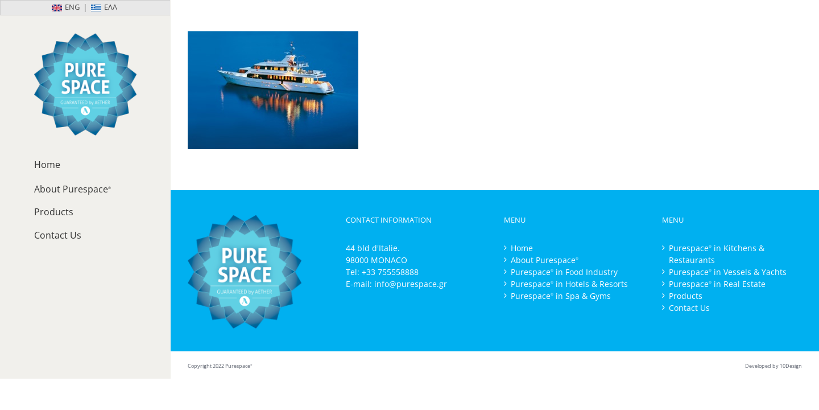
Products (685, 295)
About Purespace (544, 260)
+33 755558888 (390, 271)
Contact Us (689, 307)
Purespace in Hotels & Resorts (569, 283)
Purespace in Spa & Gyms (561, 295)
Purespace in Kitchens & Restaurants (716, 254)
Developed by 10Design (773, 366)
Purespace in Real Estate (717, 283)
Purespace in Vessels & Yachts (728, 271)
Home (522, 248)
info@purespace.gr (410, 283)
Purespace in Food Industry (564, 271)
